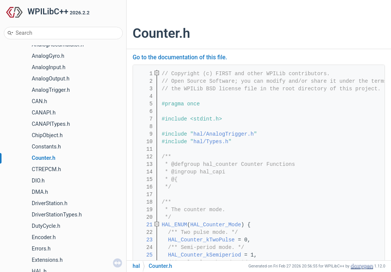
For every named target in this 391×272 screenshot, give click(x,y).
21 (145, 225)
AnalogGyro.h (48, 56)
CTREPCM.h (46, 169)
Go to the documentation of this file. (180, 57)
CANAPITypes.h (51, 124)
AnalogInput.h (48, 67)
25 (145, 255)
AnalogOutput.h (51, 79)
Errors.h (41, 249)
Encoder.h (44, 237)
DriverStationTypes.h (57, 215)
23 (145, 240)
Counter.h (43, 158)
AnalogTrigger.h (51, 90)
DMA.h (40, 192)
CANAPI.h (44, 113)
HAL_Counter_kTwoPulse (201, 240)
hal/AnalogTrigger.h (223, 134)
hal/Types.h (210, 142)
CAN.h (39, 101)
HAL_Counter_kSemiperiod (204, 255)
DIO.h (38, 181)
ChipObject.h (47, 135)
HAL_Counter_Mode (215, 225)
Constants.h (46, 147)
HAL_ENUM (174, 225)
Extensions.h (47, 260)
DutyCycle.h (46, 226)
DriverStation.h (49, 203)
